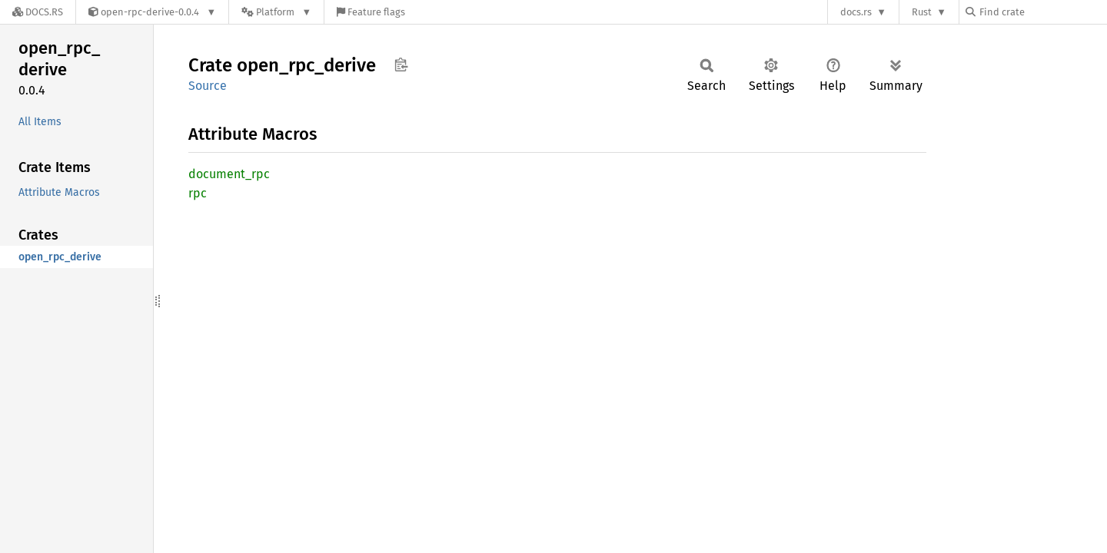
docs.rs (856, 12)
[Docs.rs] (37, 12)
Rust (922, 12)
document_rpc (229, 174)
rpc (197, 193)
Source (207, 85)
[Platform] (276, 12)
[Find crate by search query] (1042, 12)
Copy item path (401, 64)
